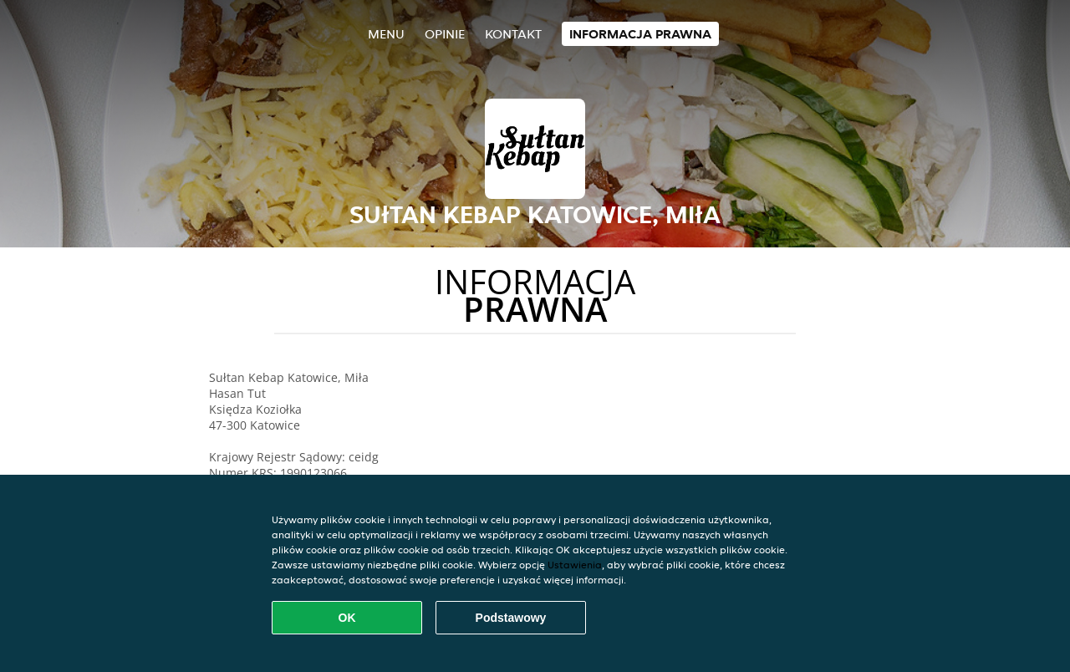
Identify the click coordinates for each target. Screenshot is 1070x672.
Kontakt (513, 34)
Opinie (445, 34)
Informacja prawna (640, 34)
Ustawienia (575, 564)
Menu (386, 34)
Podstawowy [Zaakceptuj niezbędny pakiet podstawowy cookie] (511, 617)
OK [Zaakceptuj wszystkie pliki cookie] (347, 617)
